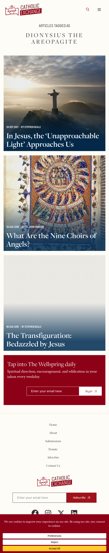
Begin (88, 391)
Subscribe (79, 497)
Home (53, 425)
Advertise (53, 457)
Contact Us (53, 466)
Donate (53, 449)
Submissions (53, 441)
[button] (87, 9)
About (53, 433)
